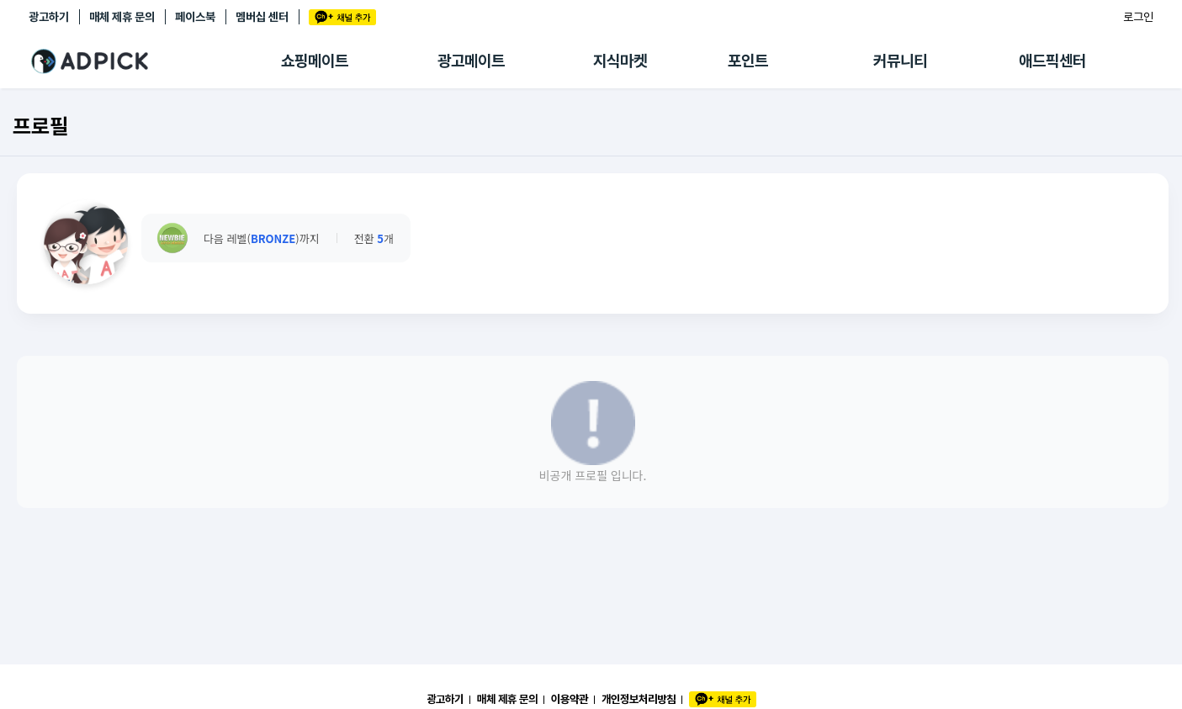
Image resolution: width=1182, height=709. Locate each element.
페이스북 (195, 17)
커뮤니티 (900, 61)
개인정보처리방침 (639, 699)
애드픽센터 (1052, 61)
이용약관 (569, 699)
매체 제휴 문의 (122, 17)
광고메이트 (471, 61)
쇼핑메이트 (314, 61)
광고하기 (49, 17)
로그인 (1138, 17)
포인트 (748, 61)
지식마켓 (620, 61)
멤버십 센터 (262, 17)
